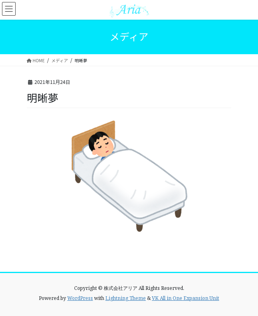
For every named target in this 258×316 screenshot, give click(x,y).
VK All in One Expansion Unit (185, 298)
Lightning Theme (125, 298)
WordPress (80, 298)
